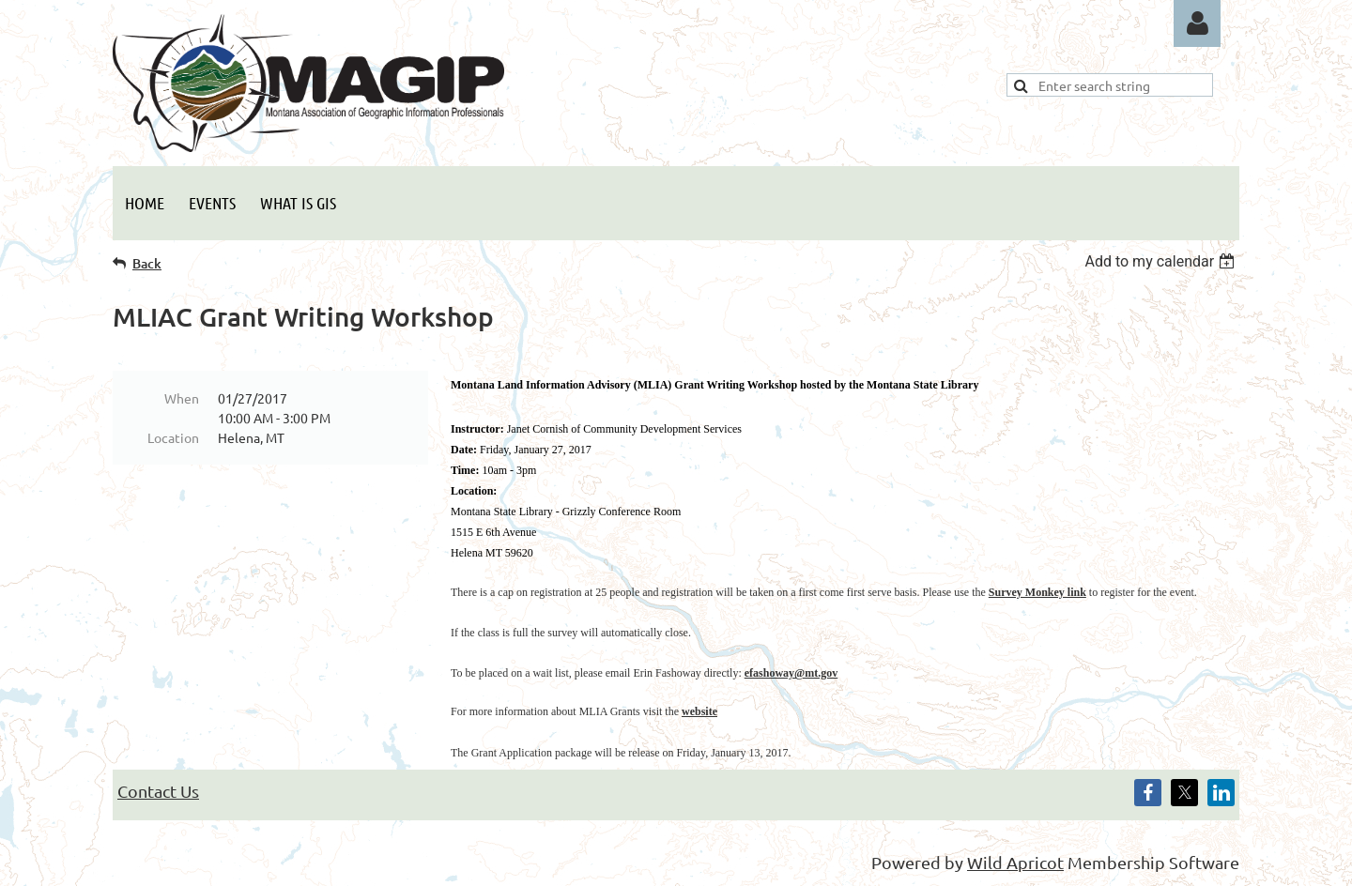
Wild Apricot (1015, 862)
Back (146, 263)
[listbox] (1161, 261)
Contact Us (158, 791)
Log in (1197, 23)
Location (173, 437)
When (181, 398)
